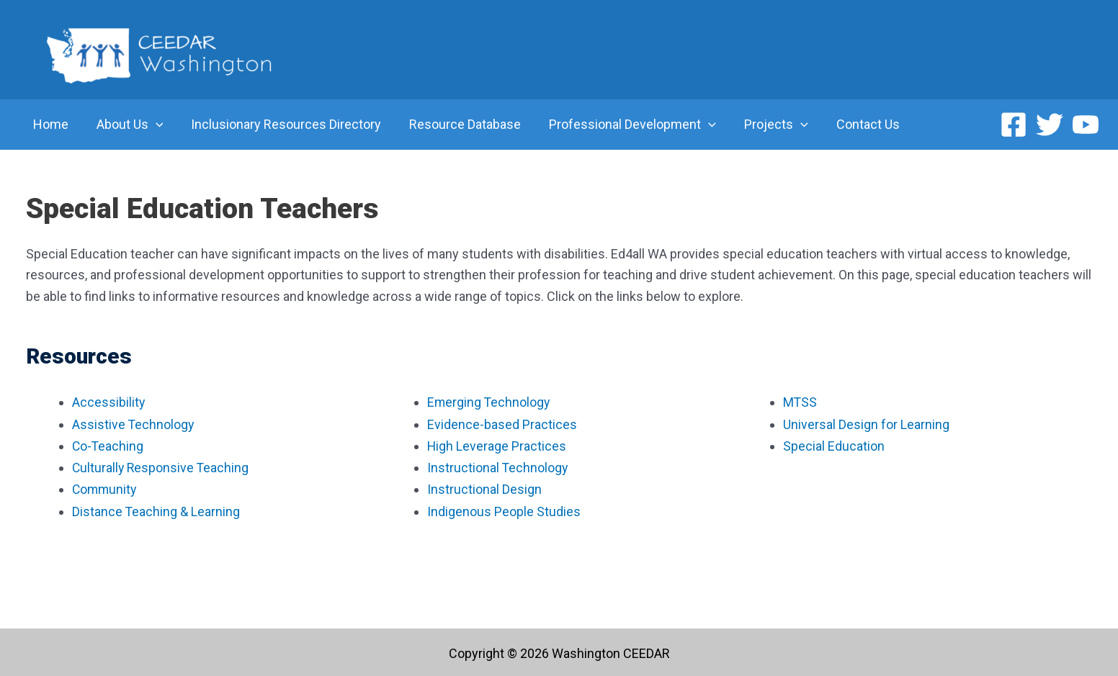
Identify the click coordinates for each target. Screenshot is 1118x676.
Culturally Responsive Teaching (161, 466)
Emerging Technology (489, 402)
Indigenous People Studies (504, 509)
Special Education (834, 445)
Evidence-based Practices (502, 423)
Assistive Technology (133, 423)
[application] (152, 124)
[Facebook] (1013, 124)
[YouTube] (1085, 124)
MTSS (800, 402)
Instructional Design (484, 487)
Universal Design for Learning (867, 423)
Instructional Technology (498, 466)
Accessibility (109, 402)
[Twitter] (1049, 124)
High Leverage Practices (497, 445)
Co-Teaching (110, 445)
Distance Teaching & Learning (156, 509)
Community (105, 487)
